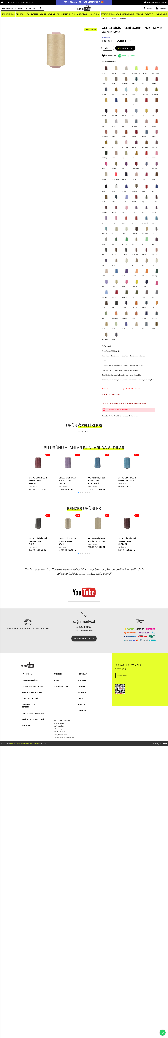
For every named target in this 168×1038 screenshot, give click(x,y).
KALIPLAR (147, 14)
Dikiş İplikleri (122, 19)
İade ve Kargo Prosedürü (111, 395)
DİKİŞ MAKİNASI (94, 14)
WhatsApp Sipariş (128, 56)
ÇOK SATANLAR (49, 14)
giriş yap (148, 8)
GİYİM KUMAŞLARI (8, 14)
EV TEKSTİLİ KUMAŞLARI (78, 14)
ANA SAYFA (105, 19)
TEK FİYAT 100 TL (22, 14)
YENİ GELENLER (62, 14)
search (40, 8)
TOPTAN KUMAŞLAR (159, 14)
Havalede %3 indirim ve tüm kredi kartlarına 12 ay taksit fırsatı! (124, 403)
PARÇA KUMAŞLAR (108, 14)
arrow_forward (153, 676)
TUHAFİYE (139, 14)
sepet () (161, 8)
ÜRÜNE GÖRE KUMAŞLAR (125, 14)
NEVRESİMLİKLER (36, 14)
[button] (78, 492)
